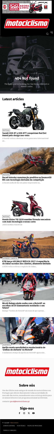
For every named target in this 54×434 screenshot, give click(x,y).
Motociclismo (14, 422)
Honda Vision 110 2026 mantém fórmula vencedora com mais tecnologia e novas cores (26, 220)
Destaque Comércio (10, 258)
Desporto (6, 300)
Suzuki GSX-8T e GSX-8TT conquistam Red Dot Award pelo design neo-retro (24, 134)
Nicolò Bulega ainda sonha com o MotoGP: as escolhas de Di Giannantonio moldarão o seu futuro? (23, 305)
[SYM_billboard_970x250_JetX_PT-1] (27, 13)
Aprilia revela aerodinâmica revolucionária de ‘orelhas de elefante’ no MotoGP (23, 348)
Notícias (6, 130)
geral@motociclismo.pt (20, 401)
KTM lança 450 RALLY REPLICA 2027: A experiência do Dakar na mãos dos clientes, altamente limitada (26, 262)
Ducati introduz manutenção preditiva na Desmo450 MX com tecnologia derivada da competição (26, 178)
